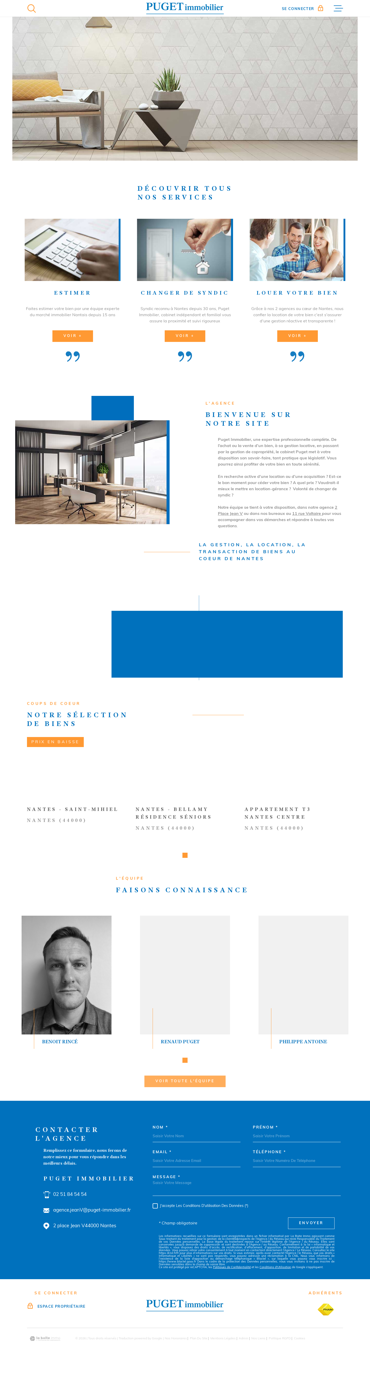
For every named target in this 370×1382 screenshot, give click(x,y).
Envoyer (311, 1240)
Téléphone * (269, 1169)
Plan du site (198, 1355)
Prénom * (265, 1144)
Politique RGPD (280, 1355)
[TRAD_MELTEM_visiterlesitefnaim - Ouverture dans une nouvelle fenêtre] (326, 1326)
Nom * (160, 1144)
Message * (166, 1194)
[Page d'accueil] (185, 8)
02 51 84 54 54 (70, 1211)
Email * (162, 1169)
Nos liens (258, 1355)
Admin (243, 1355)
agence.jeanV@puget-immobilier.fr (92, 1226)
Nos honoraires (176, 1355)
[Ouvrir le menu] (338, 8)
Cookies (299, 1355)
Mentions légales (223, 1355)
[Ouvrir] (31, 8)
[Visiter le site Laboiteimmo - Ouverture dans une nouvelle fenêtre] (45, 1355)
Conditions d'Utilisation (275, 1284)
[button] (185, 1076)
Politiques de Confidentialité (232, 1284)
